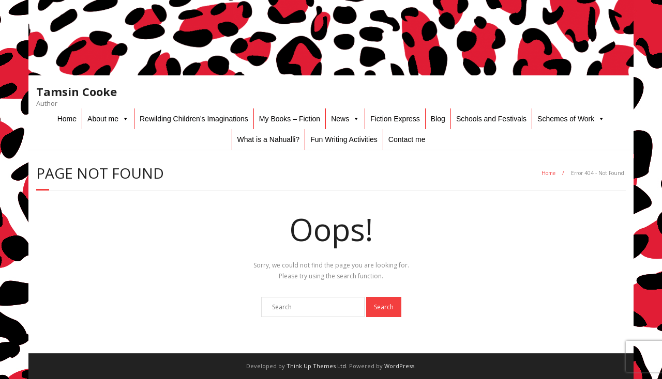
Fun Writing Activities (344, 139)
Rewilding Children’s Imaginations (194, 119)
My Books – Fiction (289, 119)
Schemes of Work (565, 119)
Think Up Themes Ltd (316, 366)
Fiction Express (395, 119)
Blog (438, 119)
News (340, 119)
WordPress (399, 366)
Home (67, 119)
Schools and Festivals (491, 119)
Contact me (407, 139)
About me (102, 119)
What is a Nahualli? (268, 139)
